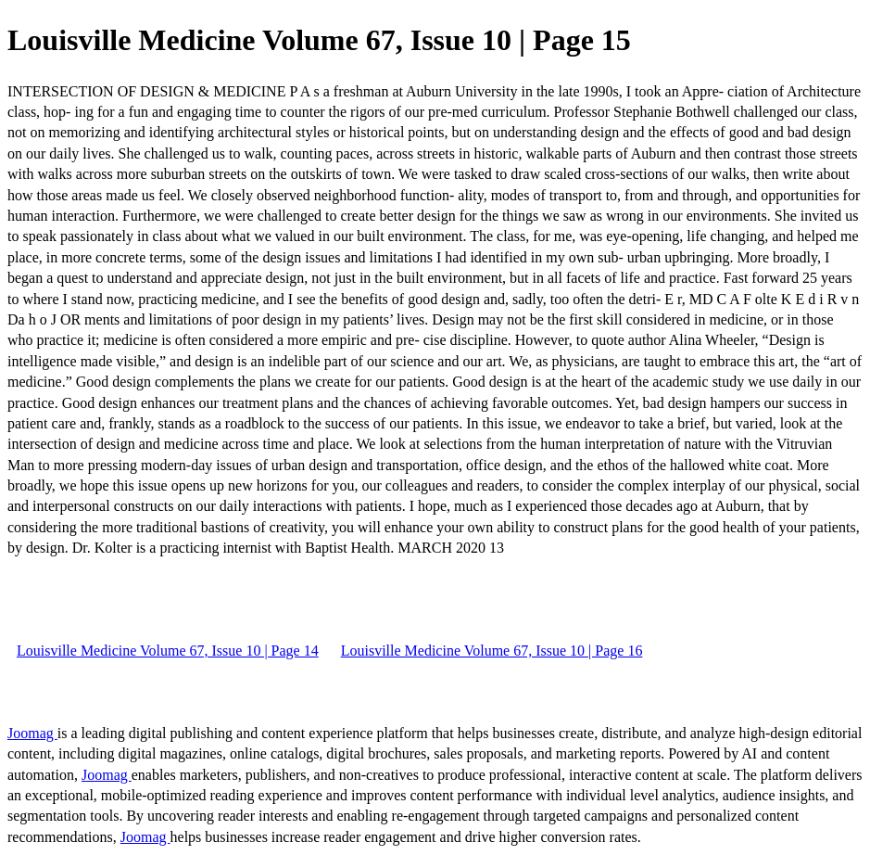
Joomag (32, 733)
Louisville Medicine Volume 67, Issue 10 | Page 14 (168, 650)
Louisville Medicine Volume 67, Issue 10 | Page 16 (492, 650)
